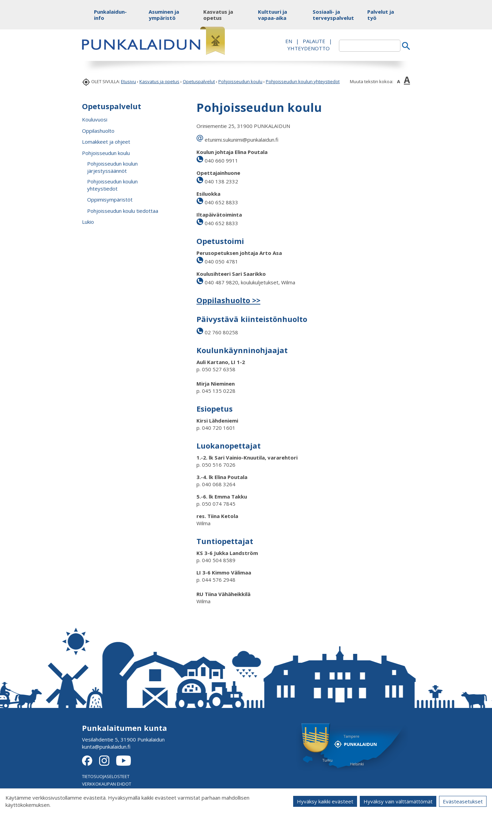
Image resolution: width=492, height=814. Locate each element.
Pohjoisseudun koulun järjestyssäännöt (112, 167)
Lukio (88, 221)
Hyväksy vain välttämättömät (398, 801)
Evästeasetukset (463, 801)
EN (288, 41)
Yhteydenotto (308, 48)
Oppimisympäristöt (110, 199)
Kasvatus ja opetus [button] (218, 15)
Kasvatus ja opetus (159, 81)
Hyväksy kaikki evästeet (325, 801)
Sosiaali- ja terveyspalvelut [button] (329, 15)
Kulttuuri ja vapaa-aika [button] (272, 15)
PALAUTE (314, 41)
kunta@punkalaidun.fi (106, 746)
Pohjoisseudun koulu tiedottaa (122, 210)
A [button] (398, 81)
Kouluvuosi (94, 119)
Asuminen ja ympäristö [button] (164, 15)
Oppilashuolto (98, 130)
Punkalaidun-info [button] (110, 15)
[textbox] (369, 46)
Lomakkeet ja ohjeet (106, 141)
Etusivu (128, 81)
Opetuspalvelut (199, 81)
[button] (175, 153)
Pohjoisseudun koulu (240, 81)
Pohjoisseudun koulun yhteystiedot (303, 81)
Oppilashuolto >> (228, 300)
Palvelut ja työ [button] (380, 15)
